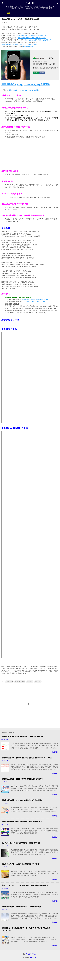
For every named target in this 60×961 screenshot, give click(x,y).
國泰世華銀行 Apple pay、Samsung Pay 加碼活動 (25, 84)
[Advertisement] (30, 154)
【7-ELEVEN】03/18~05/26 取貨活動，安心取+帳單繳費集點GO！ (25, 885)
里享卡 (45, 302)
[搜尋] (57, 3)
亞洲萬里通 (9, 682)
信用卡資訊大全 (28, 46)
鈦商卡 (28, 302)
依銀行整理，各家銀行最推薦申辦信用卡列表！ (32, 38)
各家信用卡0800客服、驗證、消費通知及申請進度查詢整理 (19, 44)
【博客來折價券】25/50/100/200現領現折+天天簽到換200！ (23, 800)
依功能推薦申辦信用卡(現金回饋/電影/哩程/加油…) (30, 36)
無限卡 (33, 299)
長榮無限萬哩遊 (20, 682)
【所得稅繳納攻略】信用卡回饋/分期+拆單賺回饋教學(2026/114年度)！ (27, 758)
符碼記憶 (30, 3)
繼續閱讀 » (55, 752)
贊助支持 (40, 13)
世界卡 (34, 302)
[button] (57, 19)
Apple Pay (38, 682)
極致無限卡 (25, 299)
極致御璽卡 (39, 299)
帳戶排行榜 (30, 13)
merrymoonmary (33, 957)
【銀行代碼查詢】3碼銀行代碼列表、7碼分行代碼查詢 (21, 907)
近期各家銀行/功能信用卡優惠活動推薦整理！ (38, 40)
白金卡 (39, 302)
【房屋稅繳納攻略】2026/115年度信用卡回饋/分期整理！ (22, 779)
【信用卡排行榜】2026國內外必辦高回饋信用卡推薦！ (21, 864)
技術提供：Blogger (30, 954)
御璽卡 (46, 299)
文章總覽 (10, 13)
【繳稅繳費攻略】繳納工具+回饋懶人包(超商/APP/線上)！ (22, 821)
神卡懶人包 (20, 13)
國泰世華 (29, 682)
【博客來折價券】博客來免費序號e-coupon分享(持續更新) (22, 736)
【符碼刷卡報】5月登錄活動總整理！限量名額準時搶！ (21, 843)
